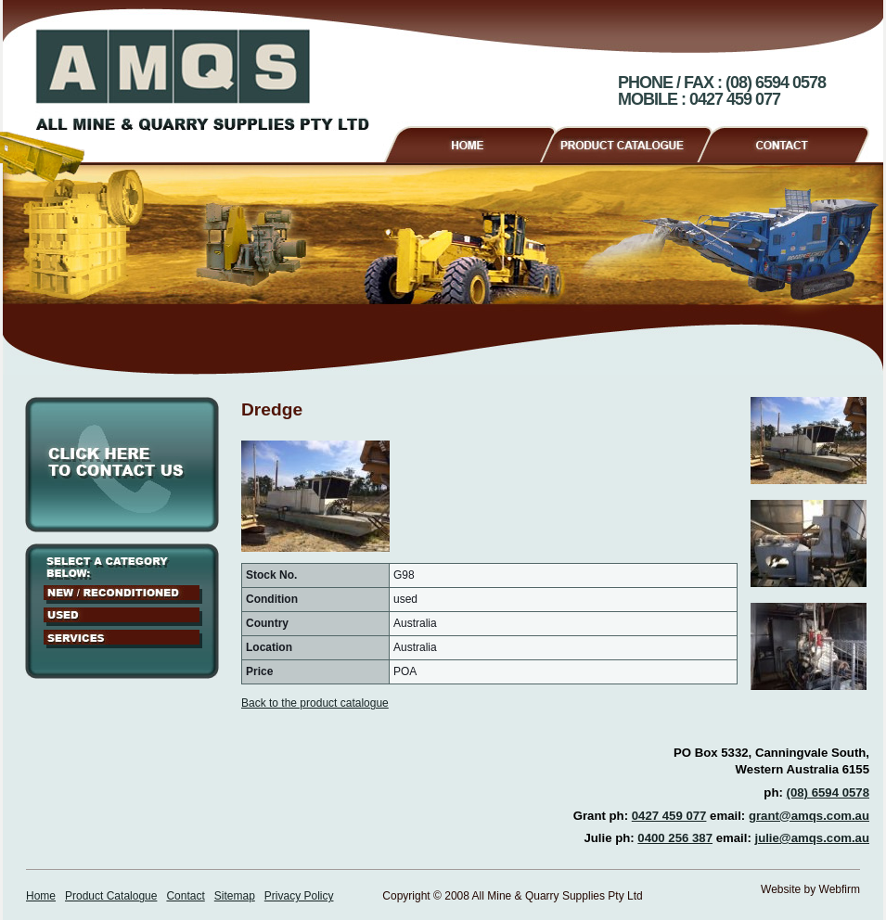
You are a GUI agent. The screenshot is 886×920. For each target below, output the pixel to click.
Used (123, 616)
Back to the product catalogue (315, 702)
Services (123, 639)
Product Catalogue (634, 141)
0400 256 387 (675, 838)
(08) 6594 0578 (828, 792)
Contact (791, 141)
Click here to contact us (122, 464)
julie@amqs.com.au (811, 838)
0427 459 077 (669, 816)
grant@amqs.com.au (809, 816)
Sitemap (234, 895)
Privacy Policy (299, 895)
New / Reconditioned (123, 594)
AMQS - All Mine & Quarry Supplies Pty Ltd (202, 80)
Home (469, 141)
